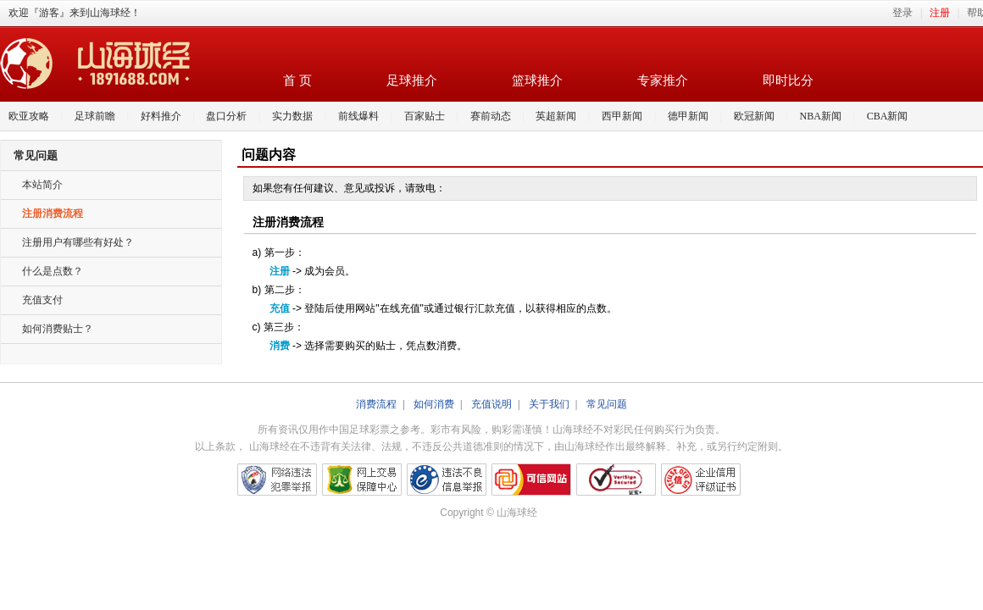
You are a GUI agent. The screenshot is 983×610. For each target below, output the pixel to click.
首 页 (297, 80)
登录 (902, 13)
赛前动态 (490, 116)
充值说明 (491, 404)
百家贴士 (424, 116)
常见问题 (606, 404)
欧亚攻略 (28, 116)
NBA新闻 (820, 116)
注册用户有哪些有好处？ (78, 242)
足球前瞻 (95, 116)
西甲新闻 (622, 116)
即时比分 (788, 80)
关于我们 (549, 404)
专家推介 (662, 80)
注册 (940, 13)
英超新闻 (556, 116)
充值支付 (42, 300)
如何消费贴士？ (57, 329)
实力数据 (292, 116)
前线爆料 (358, 116)
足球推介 (411, 80)
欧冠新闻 (754, 116)
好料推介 (161, 116)
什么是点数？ (52, 271)
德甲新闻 (688, 116)
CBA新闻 (887, 116)
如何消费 (434, 404)
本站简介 (42, 185)
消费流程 (376, 404)
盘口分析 (226, 116)
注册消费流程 (52, 213)
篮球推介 (537, 80)
